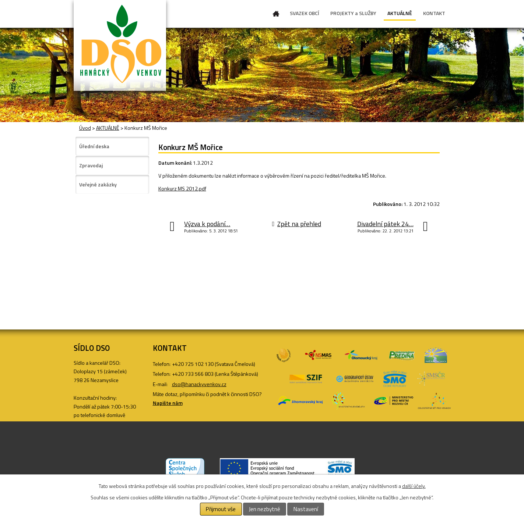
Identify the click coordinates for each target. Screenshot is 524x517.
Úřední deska (94, 146)
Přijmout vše (221, 509)
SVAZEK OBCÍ (304, 13)
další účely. (414, 486)
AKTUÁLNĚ (399, 13)
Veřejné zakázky (98, 184)
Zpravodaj (91, 165)
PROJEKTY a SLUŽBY (353, 13)
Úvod (276, 15)
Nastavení (305, 509)
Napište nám (168, 403)
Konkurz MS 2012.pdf (182, 188)
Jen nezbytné (264, 509)
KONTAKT (434, 13)
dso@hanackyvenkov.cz (199, 384)
